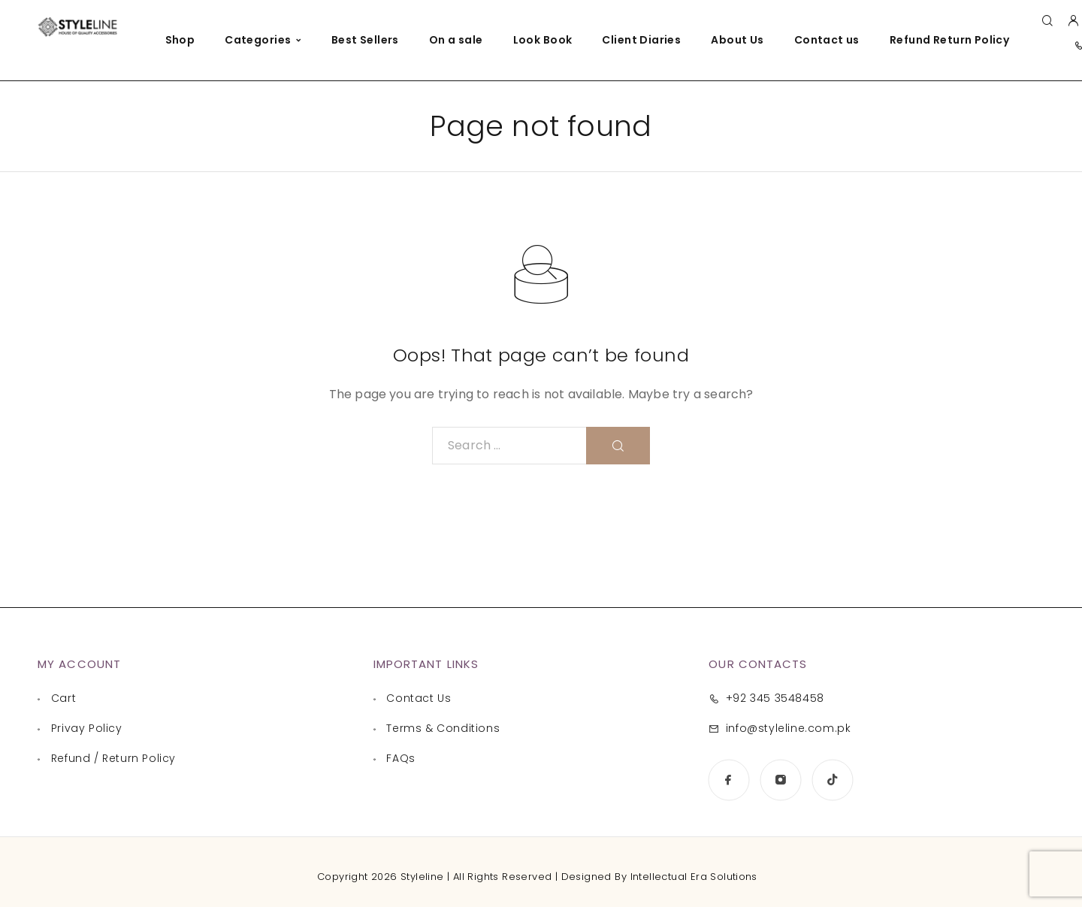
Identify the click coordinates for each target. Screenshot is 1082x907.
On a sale (456, 39)
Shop (180, 39)
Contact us (827, 39)
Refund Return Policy (949, 39)
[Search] (1047, 21)
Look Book (543, 39)
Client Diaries (641, 39)
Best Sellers (365, 39)
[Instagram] (780, 780)
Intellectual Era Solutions (693, 876)
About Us (737, 39)
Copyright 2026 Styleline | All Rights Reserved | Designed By (473, 876)
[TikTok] (832, 780)
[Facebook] (728, 780)
